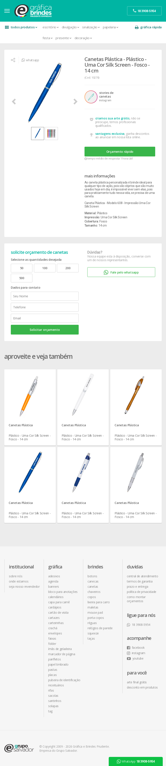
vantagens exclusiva (109, 134)
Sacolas (53, 696)
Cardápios (54, 607)
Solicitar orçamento (45, 330)
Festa (48, 38)
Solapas (53, 706)
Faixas (52, 638)
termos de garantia (140, 581)
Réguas (92, 623)
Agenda (53, 581)
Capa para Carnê (59, 602)
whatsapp (30, 60)
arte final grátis (137, 682)
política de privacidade (141, 592)
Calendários (56, 597)
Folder (52, 644)
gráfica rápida (148, 27)
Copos (92, 597)
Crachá (52, 628)
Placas (52, 675)
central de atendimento (142, 576)
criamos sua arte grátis (112, 118)
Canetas (93, 586)
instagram (136, 653)
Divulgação (70, 27)
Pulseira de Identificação (64, 680)
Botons (92, 576)
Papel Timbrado (58, 664)
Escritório (51, 27)
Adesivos (54, 576)
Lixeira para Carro (99, 602)
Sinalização (91, 27)
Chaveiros (94, 592)
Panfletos (54, 659)
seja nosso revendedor (24, 586)
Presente (63, 38)
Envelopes (55, 633)
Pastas (52, 670)
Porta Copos (96, 618)
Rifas (51, 690)
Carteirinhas (56, 623)
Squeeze (93, 633)
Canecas (93, 581)
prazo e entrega (137, 586)
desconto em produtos (142, 687)
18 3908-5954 (138, 625)
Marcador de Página (61, 654)
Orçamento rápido (119, 152)
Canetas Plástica (21, 425)
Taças (91, 638)
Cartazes (54, 618)
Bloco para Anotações (63, 592)
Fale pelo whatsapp (121, 272)
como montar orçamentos (136, 599)
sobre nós (15, 576)
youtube (135, 658)
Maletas (93, 607)
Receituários (56, 685)
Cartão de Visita (58, 612)
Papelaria (110, 27)
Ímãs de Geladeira (60, 649)
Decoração (83, 38)
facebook (135, 647)
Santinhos (54, 701)
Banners (53, 586)
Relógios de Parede (100, 628)
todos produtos (21, 27)
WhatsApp (136, 761)
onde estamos (18, 581)
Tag (50, 711)
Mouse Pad (95, 612)
